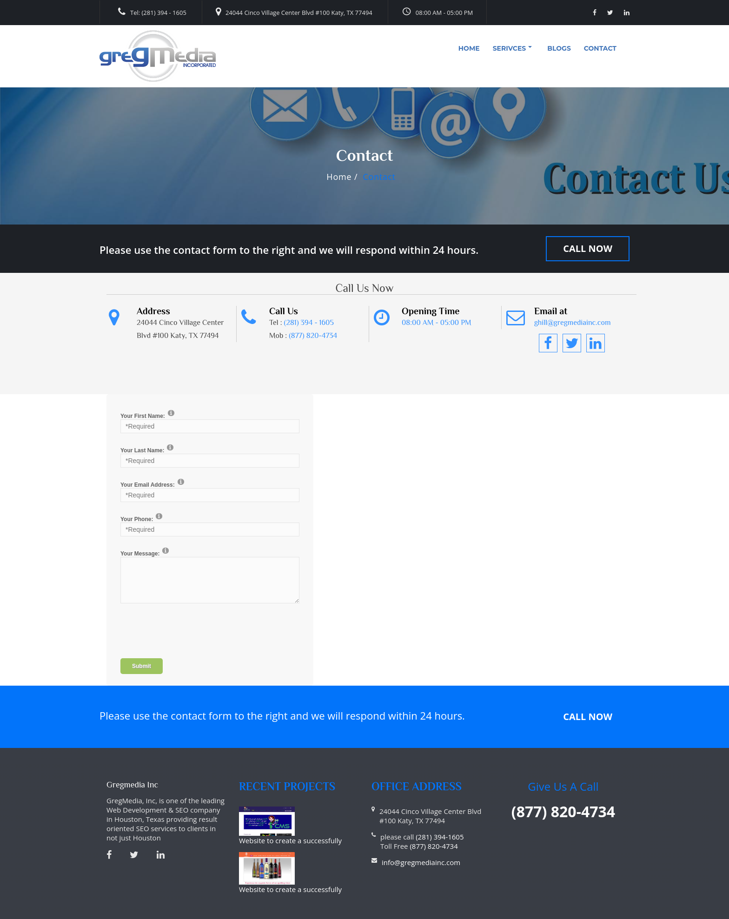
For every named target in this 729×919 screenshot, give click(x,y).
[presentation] (191, 635)
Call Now (587, 248)
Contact (600, 48)
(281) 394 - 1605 (309, 322)
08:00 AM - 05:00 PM (437, 11)
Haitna (613, 913)
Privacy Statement (133, 913)
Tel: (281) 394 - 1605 (152, 12)
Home (469, 48)
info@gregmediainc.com (421, 862)
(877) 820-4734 (313, 335)
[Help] (171, 412)
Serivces (512, 48)
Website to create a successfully (327, 816)
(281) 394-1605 (440, 836)
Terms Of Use (186, 913)
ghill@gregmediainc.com (572, 322)
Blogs (559, 48)
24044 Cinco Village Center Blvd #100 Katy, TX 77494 (294, 12)
